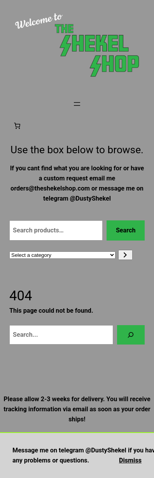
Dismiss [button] (130, 460)
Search (126, 230)
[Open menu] (77, 104)
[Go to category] (125, 255)
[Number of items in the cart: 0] (17, 125)
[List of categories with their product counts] (62, 255)
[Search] (131, 335)
